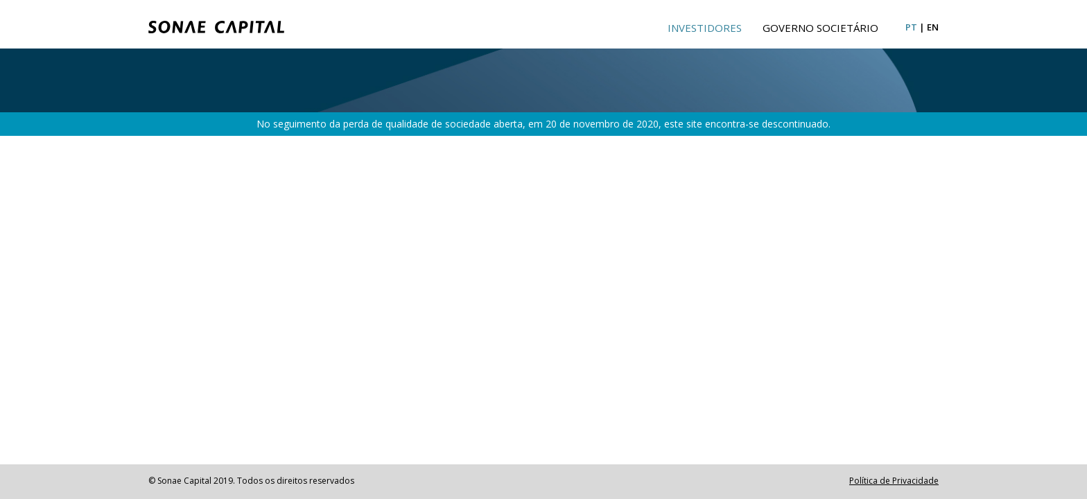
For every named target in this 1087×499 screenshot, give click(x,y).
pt (911, 27)
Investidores (705, 28)
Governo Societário (820, 28)
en (933, 27)
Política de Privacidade (894, 481)
